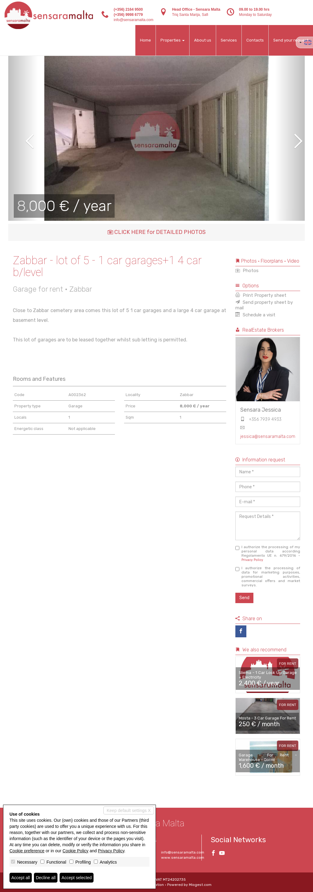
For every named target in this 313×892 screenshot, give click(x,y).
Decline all (46, 877)
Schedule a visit (255, 315)
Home (145, 40)
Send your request (290, 40)
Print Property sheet (260, 295)
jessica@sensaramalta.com (267, 436)
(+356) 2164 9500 (128, 9)
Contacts (255, 40)
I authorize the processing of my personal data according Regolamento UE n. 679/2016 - (267, 553)
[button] (23, 137)
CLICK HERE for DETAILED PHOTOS (157, 232)
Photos (247, 270)
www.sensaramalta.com (182, 857)
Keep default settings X (129, 810)
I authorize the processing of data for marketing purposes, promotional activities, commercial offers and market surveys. (267, 576)
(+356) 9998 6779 (128, 15)
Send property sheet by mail (264, 305)
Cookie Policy (76, 850)
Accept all (20, 877)
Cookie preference (26, 850)
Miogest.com (200, 885)
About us (202, 40)
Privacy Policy (252, 560)
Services (229, 40)
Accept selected (76, 877)
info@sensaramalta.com (133, 20)
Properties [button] (172, 40)
